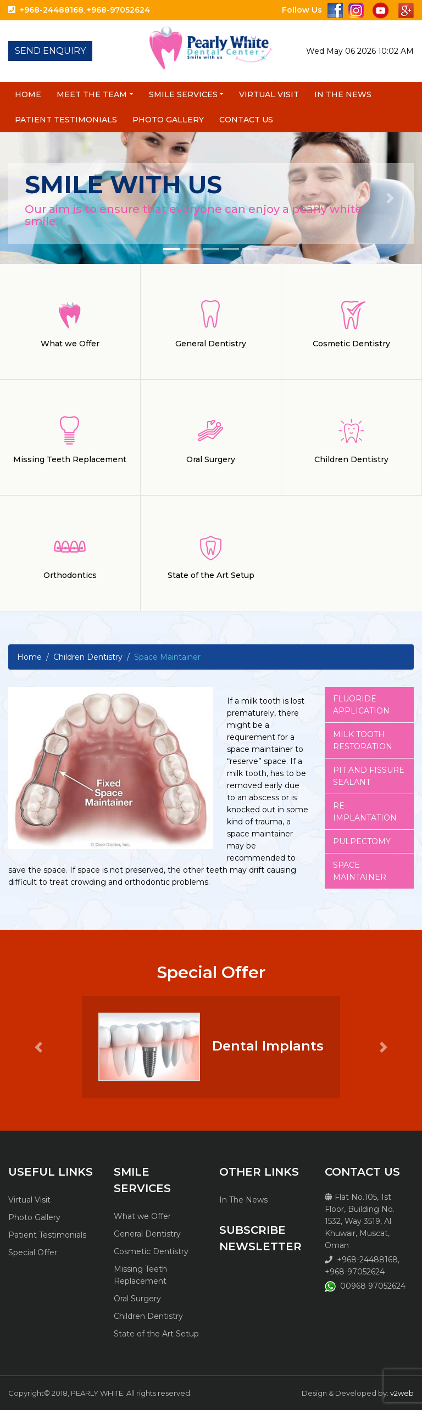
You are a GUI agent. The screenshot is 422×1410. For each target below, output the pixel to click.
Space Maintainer (359, 871)
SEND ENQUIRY (50, 51)
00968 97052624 (373, 1286)
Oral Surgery (137, 1299)
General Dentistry (147, 1234)
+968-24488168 (52, 10)
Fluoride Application (361, 705)
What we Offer (142, 1216)
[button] (31, 198)
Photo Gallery (168, 120)
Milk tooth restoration (362, 740)
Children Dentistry (88, 657)
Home (28, 94)
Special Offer (32, 1252)
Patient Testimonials (66, 120)
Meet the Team (92, 94)
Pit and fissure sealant (368, 776)
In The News (342, 94)
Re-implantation (365, 812)
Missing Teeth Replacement (140, 1275)
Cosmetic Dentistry (151, 1251)
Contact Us (246, 120)
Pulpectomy (362, 841)
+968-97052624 (118, 10)
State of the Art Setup (156, 1334)
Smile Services (183, 94)
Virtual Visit (269, 94)
